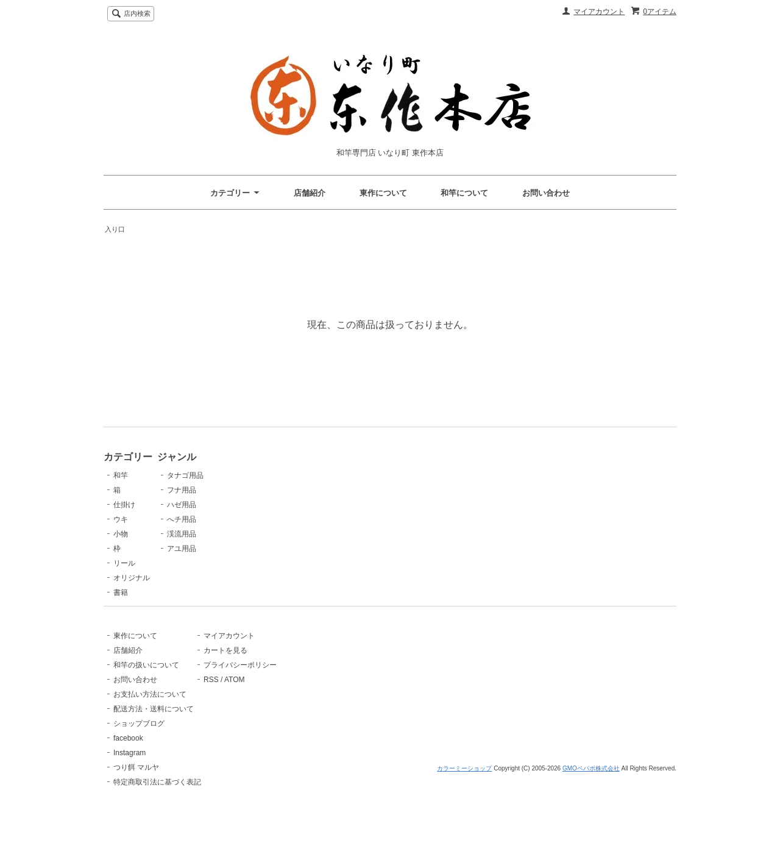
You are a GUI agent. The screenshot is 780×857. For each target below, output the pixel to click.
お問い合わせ (546, 192)
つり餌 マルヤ (136, 788)
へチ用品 (268, 519)
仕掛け (124, 504)
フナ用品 (268, 490)
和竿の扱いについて (146, 685)
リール (124, 563)
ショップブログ (139, 744)
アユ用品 (268, 548)
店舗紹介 (309, 192)
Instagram (129, 773)
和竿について (464, 192)
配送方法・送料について (153, 729)
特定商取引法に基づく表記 (157, 802)
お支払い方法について (149, 715)
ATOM (284, 700)
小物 (120, 534)
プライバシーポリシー (290, 685)
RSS (261, 700)
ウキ (120, 519)
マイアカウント (599, 11)
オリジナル (131, 578)
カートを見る (275, 671)
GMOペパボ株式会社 (591, 846)
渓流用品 (268, 534)
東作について (383, 192)
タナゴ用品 (272, 475)
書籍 (120, 592)
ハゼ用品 (268, 504)
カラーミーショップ (464, 846)
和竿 (120, 475)
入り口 (115, 229)
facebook (128, 759)
